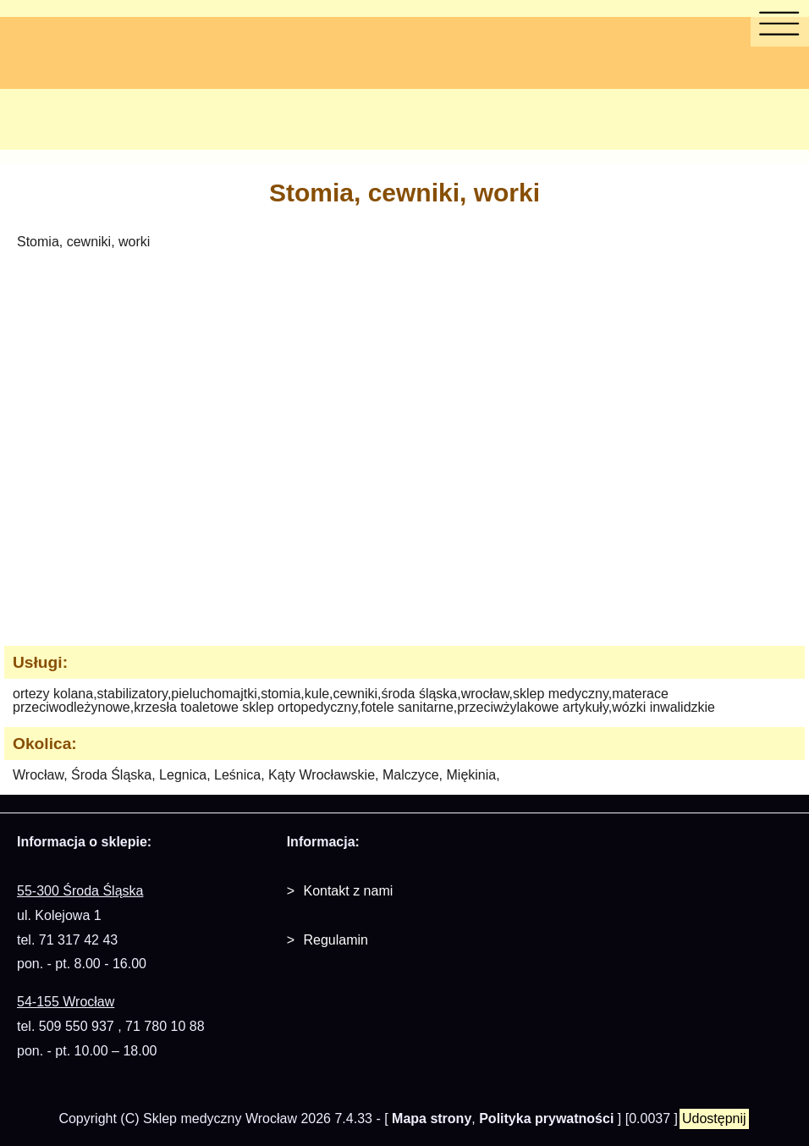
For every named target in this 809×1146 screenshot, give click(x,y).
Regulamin (335, 940)
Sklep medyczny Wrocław (220, 1118)
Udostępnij (714, 1118)
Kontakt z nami (348, 891)
